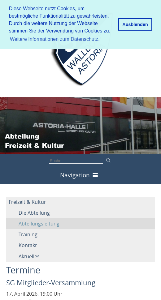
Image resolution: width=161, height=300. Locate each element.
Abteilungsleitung (39, 223)
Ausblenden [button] (135, 24)
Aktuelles (29, 256)
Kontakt (28, 245)
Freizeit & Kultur (27, 202)
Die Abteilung (34, 212)
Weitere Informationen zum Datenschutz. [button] (55, 39)
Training (28, 234)
